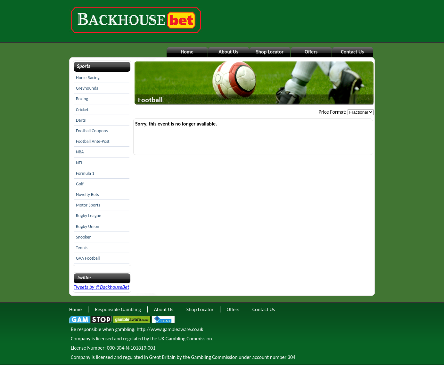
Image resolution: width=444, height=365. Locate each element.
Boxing (82, 98)
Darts (81, 120)
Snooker (83, 237)
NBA (80, 152)
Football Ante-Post (93, 141)
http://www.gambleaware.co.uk (170, 329)
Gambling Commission (214, 357)
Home (187, 52)
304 (291, 357)
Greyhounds (87, 88)
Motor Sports (88, 205)
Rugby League (88, 215)
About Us (228, 52)
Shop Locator (270, 52)
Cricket (82, 109)
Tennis (81, 247)
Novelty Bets (87, 194)
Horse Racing (88, 77)
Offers (311, 52)
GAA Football (88, 258)
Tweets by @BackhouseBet (101, 287)
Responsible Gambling (118, 309)
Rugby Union (87, 226)
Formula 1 (85, 173)
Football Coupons (92, 131)
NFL (79, 163)
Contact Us (352, 52)
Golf (80, 184)
